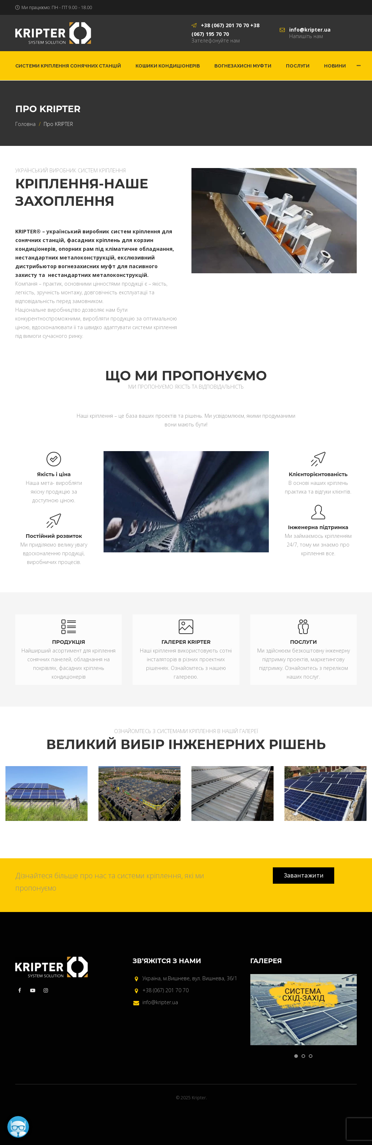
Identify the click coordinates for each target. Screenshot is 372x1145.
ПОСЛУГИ (303, 642)
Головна (25, 123)
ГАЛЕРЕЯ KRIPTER (185, 642)
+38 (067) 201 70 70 (165, 990)
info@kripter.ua (160, 1002)
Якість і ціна (53, 474)
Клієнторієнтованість (318, 474)
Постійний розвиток (54, 536)
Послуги (298, 66)
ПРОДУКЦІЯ (68, 642)
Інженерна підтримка (318, 527)
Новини (335, 66)
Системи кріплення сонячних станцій (68, 66)
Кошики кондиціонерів (168, 66)
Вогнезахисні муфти (242, 66)
